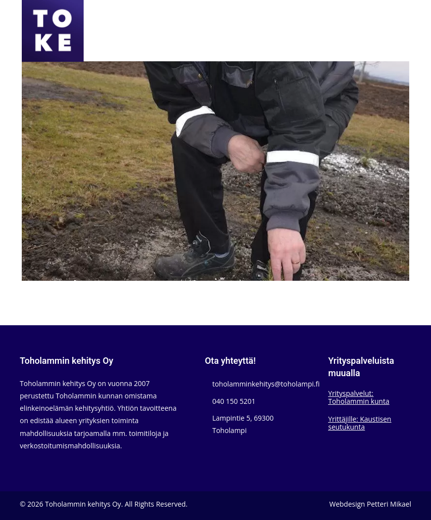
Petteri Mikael (389, 504)
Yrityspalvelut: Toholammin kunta (358, 397)
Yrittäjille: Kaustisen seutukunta (359, 423)
